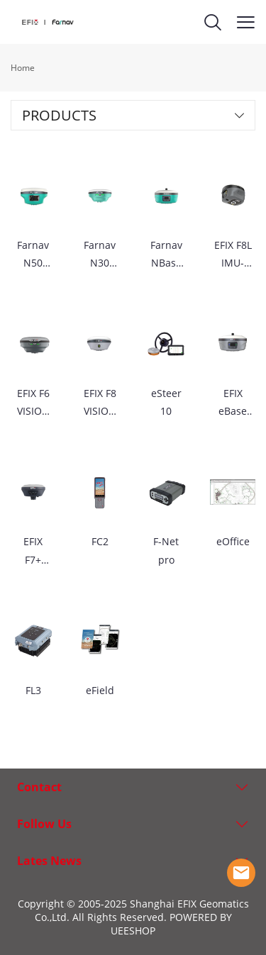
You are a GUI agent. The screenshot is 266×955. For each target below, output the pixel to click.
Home (23, 68)
